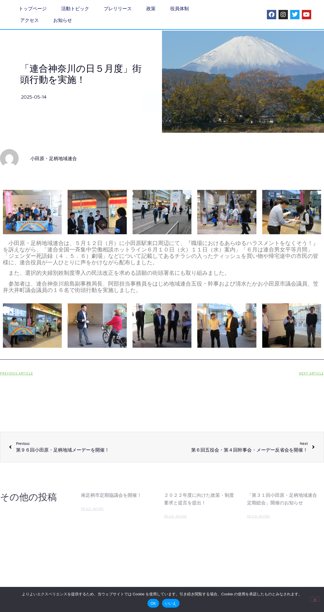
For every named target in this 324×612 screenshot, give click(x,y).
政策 (151, 8)
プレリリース (118, 8)
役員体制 (179, 8)
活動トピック (75, 8)
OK (153, 603)
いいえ (171, 603)
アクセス (29, 20)
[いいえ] (315, 599)
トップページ (33, 8)
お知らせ (62, 20)
